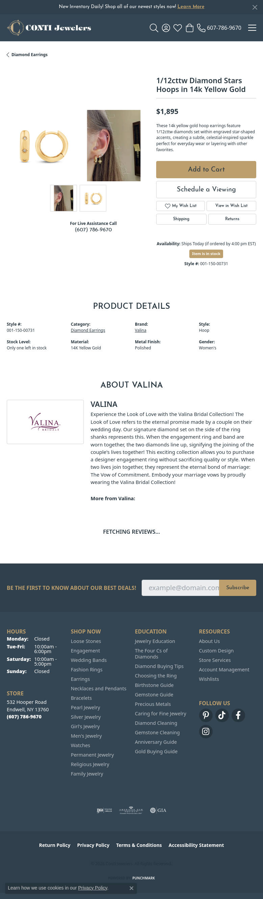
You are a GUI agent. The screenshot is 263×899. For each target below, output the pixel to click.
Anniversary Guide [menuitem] (156, 742)
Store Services (215, 660)
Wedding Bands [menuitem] (89, 660)
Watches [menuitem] (80, 745)
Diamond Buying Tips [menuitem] (159, 666)
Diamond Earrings (29, 54)
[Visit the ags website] (131, 810)
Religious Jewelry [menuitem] (90, 764)
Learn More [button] (191, 6)
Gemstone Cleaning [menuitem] (157, 732)
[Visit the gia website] (158, 810)
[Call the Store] (24, 716)
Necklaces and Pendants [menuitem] (98, 688)
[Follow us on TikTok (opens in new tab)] (222, 715)
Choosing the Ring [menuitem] (156, 675)
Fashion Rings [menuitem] (87, 669)
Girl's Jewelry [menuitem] (85, 726)
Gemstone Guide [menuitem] (154, 694)
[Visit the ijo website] (104, 810)
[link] (219, 27)
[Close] (254, 7)
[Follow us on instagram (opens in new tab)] (206, 731)
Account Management (224, 669)
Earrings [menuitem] (80, 679)
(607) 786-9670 (93, 230)
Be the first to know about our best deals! (71, 588)
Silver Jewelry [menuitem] (86, 717)
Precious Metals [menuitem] (153, 704)
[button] (154, 27)
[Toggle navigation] (252, 28)
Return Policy (55, 845)
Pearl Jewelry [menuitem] (85, 707)
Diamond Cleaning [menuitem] (156, 723)
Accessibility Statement (196, 845)
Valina (140, 330)
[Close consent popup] (131, 888)
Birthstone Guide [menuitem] (154, 685)
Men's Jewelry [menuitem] (86, 736)
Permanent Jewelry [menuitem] (92, 755)
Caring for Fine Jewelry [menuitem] (160, 713)
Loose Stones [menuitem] (86, 641)
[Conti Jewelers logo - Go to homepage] (49, 27)
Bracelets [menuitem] (81, 698)
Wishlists (209, 679)
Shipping (181, 219)
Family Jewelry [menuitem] (87, 773)
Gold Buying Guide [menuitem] (156, 751)
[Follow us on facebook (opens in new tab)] (238, 715)
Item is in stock (206, 253)
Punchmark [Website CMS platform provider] (144, 878)
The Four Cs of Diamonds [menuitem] (151, 653)
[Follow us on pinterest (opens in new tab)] (206, 715)
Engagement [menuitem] (85, 650)
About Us (209, 641)
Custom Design (216, 650)
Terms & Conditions (139, 845)
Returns (232, 219)
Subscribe (237, 588)
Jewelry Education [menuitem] (155, 641)
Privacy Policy (93, 845)
